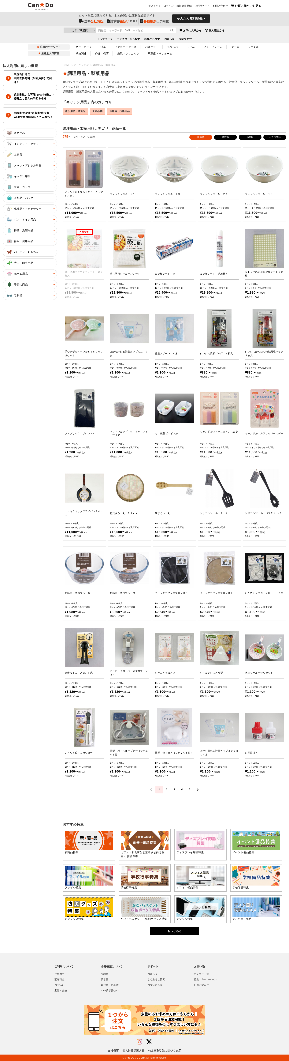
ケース (235, 46)
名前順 (225, 137)
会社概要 (113, 1050)
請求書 (105, 979)
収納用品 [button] (15, 133)
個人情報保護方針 (133, 1050)
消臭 (103, 46)
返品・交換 (60, 990)
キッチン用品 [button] (18, 176)
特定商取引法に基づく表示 (164, 1050)
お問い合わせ (220, 6)
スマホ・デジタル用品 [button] (23, 165)
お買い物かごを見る (246, 5)
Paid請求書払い (110, 990)
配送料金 (59, 979)
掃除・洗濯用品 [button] (19, 230)
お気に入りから (191, 30)
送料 (91, 21)
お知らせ (169, 39)
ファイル (253, 46)
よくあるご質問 (156, 979)
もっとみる (174, 931)
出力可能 (154, 21)
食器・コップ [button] (18, 187)
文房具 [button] (14, 155)
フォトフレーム (213, 46)
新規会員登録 (184, 6)
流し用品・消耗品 (75, 111)
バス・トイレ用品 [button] (21, 219)
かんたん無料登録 (189, 18)
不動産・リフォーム (160, 53)
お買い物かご (201, 985)
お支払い (59, 985)
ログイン (169, 6)
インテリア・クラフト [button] (23, 144)
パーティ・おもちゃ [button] (22, 252)
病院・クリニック (128, 53)
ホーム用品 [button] (17, 274)
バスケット (152, 46)
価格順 (250, 137)
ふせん (191, 46)
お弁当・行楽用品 (119, 111)
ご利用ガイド (202, 6)
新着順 (200, 137)
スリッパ (172, 46)
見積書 (105, 974)
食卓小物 (97, 111)
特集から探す (152, 39)
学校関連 (81, 53)
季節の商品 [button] (17, 284)
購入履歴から (215, 30)
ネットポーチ (84, 46)
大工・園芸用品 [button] (19, 263)
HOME (67, 65)
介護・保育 (102, 53)
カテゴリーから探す (128, 39)
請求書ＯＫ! (122, 21)
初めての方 (185, 39)
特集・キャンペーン (205, 979)
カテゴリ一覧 (201, 974)
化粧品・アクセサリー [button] (23, 209)
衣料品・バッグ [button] (19, 198)
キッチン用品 (82, 65)
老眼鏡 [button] (14, 295)
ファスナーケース (125, 46)
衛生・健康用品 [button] (19, 241)
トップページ (105, 39)
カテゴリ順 (275, 137)
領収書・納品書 (110, 985)
